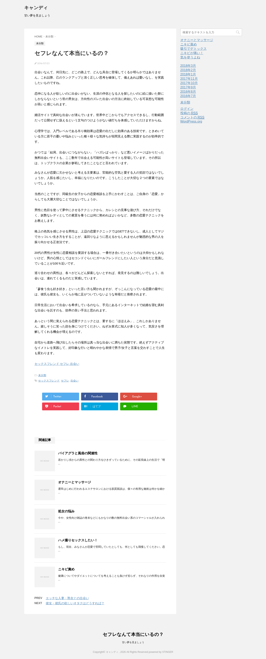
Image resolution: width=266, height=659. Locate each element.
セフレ (65, 380)
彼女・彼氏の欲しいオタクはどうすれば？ (75, 603)
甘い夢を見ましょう (133, 642)
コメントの (192, 117)
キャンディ (36, 8)
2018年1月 (188, 74)
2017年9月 (188, 87)
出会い (74, 380)
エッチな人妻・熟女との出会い (67, 598)
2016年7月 (188, 96)
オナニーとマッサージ (74, 482)
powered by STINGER (161, 652)
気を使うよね (190, 57)
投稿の (189, 113)
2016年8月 (188, 91)
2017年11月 (189, 78)
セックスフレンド (49, 380)
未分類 (42, 375)
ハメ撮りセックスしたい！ (78, 540)
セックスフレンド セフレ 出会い (57, 363)
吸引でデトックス (193, 48)
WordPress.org (191, 121)
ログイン (186, 108)
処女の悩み (66, 511)
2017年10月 (189, 83)
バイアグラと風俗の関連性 (78, 453)
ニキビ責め (66, 569)
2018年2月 (188, 70)
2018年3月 (188, 65)
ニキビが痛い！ (191, 53)
